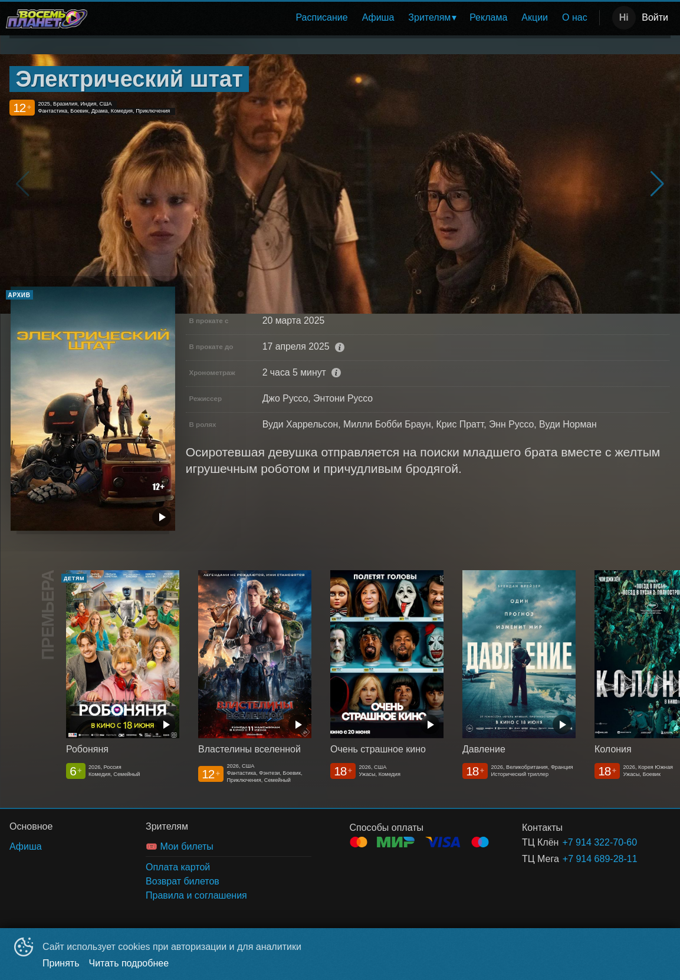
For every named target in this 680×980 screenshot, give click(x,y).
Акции (534, 17)
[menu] (345, 17)
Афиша (378, 17)
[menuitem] (321, 17)
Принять (61, 963)
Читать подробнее (129, 963)
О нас (574, 17)
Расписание (321, 17)
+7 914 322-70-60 (599, 842)
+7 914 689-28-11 (600, 859)
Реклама (488, 17)
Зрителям (429, 17)
